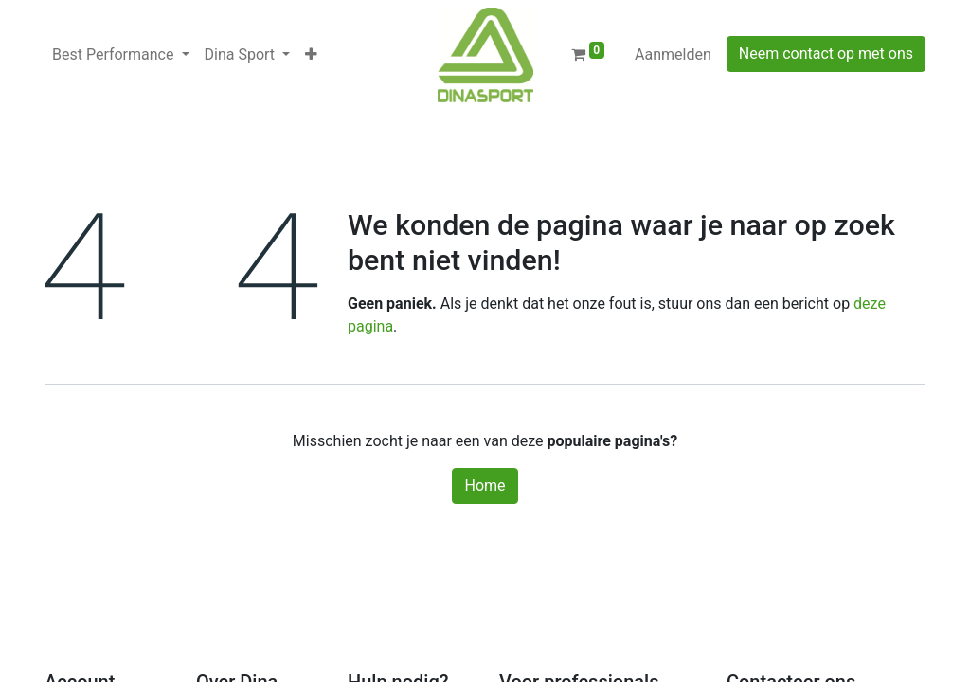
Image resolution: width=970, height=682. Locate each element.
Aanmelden (673, 54)
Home (484, 485)
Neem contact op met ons (826, 54)
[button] (311, 55)
